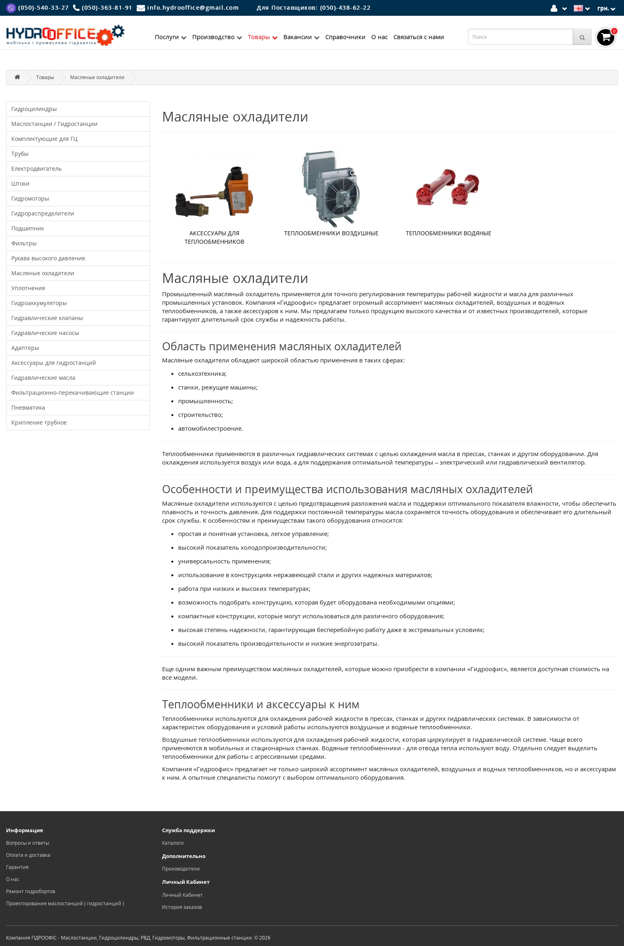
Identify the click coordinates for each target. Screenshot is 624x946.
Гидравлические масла (43, 377)
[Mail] (188, 7)
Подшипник (27, 228)
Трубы (20, 153)
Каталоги (173, 842)
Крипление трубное (39, 422)
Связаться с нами (418, 37)
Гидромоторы (30, 198)
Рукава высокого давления (48, 258)
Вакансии (301, 37)
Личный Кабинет (182, 895)
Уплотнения (28, 288)
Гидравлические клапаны (47, 318)
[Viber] (37, 7)
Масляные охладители (97, 77)
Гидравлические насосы (45, 333)
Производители (181, 868)
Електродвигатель (36, 168)
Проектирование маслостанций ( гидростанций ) (65, 903)
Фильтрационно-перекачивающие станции (72, 392)
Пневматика (28, 407)
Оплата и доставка (28, 855)
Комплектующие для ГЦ (44, 138)
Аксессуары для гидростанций (53, 362)
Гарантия (17, 867)
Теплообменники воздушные (331, 233)
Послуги (171, 37)
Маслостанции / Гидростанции (54, 124)
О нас (379, 37)
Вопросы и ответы (27, 842)
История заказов (182, 907)
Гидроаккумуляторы (39, 303)
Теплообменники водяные (448, 233)
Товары (263, 37)
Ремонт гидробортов (30, 891)
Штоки (20, 183)
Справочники (345, 37)
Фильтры (24, 243)
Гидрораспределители (42, 213)
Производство (217, 37)
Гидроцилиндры (34, 109)
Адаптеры (25, 348)
